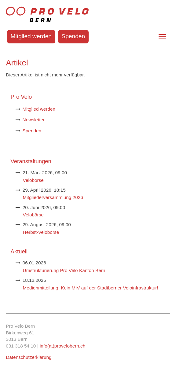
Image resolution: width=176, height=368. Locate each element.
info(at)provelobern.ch (62, 345)
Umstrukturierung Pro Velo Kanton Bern (64, 270)
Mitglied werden (31, 36)
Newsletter (34, 119)
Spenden (73, 36)
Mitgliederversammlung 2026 (53, 197)
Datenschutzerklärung (28, 357)
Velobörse (33, 180)
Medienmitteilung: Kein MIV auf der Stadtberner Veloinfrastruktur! (90, 287)
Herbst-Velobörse (41, 232)
